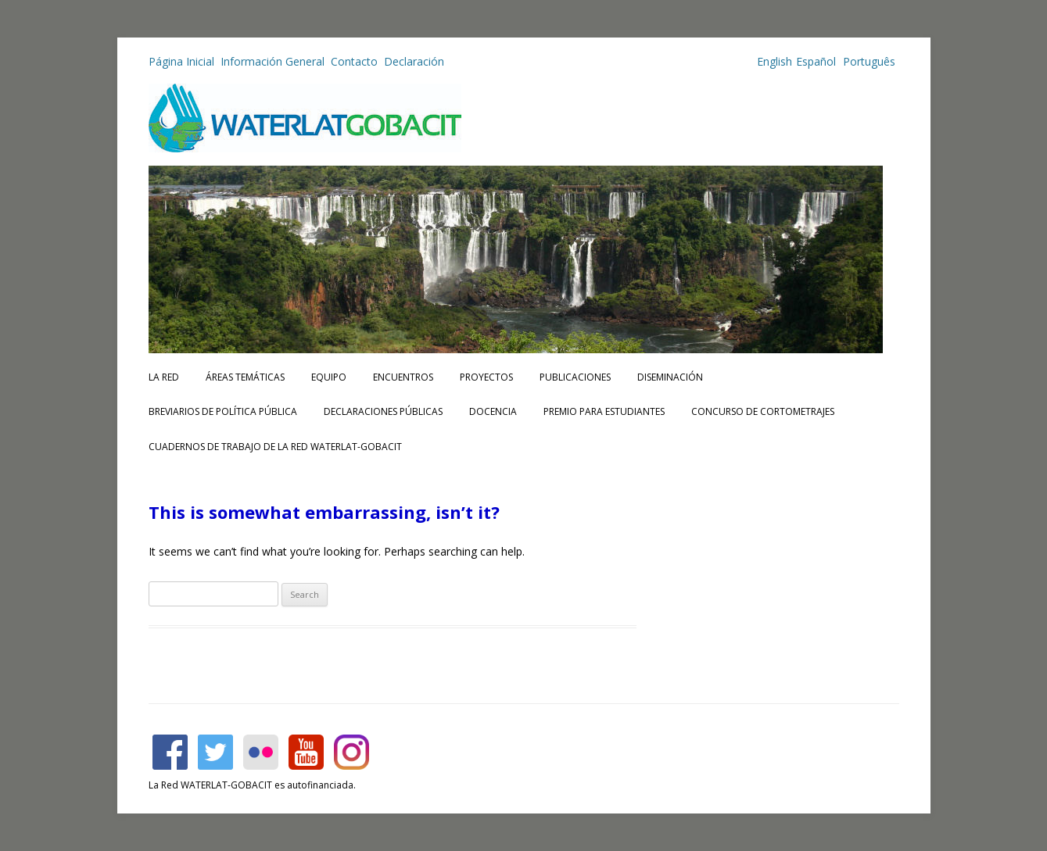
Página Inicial (181, 61)
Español (816, 61)
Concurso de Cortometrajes (762, 411)
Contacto (354, 61)
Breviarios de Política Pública (223, 411)
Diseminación (670, 377)
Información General (272, 61)
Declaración (414, 61)
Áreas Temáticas (245, 377)
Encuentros (403, 377)
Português (867, 61)
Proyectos (486, 377)
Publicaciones (575, 377)
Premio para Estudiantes (604, 411)
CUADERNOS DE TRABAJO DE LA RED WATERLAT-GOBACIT (275, 446)
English (774, 61)
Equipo (328, 377)
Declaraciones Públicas (383, 411)
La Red (164, 377)
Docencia (493, 411)
